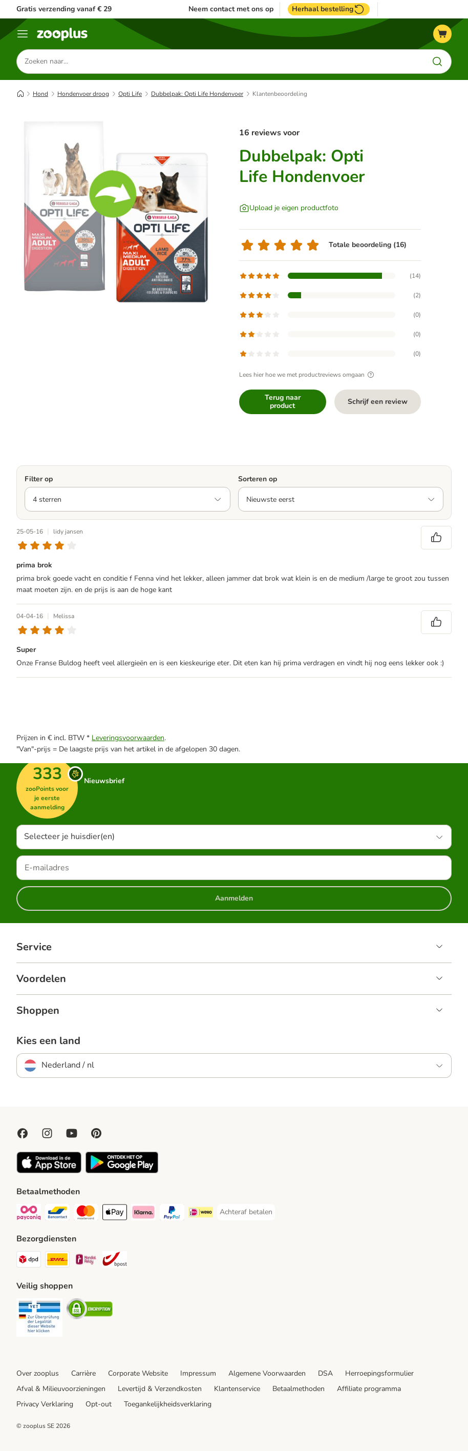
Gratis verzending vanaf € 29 (64, 9)
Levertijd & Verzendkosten (160, 1389)
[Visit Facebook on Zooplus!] (22, 1133)
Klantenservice (237, 1389)
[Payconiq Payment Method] (28, 1214)
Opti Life (130, 94)
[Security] (39, 1319)
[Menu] (22, 34)
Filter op (39, 479)
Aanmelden (234, 898)
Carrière (83, 1373)
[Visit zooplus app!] (48, 1171)
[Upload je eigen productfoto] (288, 208)
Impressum (198, 1373)
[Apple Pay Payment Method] (114, 1214)
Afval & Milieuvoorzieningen (60, 1389)
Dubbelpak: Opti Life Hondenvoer (197, 94)
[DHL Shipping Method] (57, 1261)
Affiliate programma (369, 1389)
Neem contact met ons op (230, 9)
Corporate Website (138, 1373)
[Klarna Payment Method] (143, 1214)
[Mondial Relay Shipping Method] (86, 1261)
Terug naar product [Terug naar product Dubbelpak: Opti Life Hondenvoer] (283, 402)
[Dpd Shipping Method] (28, 1261)
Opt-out (99, 1404)
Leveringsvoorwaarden (128, 738)
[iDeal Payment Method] (200, 1214)
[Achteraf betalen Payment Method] (246, 1212)
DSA (325, 1373)
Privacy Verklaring (44, 1404)
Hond (40, 94)
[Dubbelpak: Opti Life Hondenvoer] (113, 212)
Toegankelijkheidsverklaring (167, 1404)
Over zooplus (37, 1373)
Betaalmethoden (298, 1389)
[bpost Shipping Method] (114, 1261)
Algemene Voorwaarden (267, 1373)
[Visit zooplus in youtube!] (72, 1133)
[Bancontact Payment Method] (57, 1214)
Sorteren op (257, 479)
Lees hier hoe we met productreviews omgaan (308, 375)
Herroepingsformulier (379, 1373)
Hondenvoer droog (83, 94)
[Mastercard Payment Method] (86, 1214)
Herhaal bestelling (329, 9)
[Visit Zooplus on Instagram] (47, 1133)
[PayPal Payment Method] (172, 1214)
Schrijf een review (378, 401)
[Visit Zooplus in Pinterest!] (96, 1133)
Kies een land (48, 1041)
